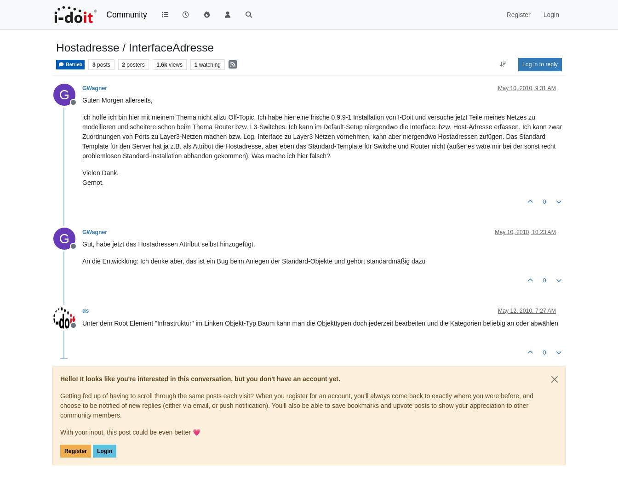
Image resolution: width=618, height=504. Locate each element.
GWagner (94, 88)
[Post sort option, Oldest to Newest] (503, 64)
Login (104, 451)
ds (85, 311)
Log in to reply (540, 64)
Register (75, 451)
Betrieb (70, 65)
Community (126, 14)
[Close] (554, 379)
